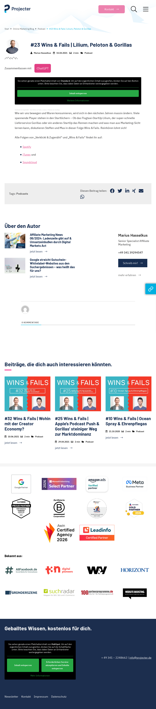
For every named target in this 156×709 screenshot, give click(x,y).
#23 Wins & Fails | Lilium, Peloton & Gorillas (45, 110)
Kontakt (26, 696)
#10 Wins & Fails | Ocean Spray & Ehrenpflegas (128, 421)
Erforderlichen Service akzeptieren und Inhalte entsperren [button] (57, 665)
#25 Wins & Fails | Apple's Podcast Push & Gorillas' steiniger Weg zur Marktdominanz (77, 426)
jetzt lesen (36, 251)
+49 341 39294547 (130, 252)
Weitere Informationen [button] (78, 100)
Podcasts (22, 193)
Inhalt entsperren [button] (78, 93)
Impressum (41, 696)
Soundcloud (30, 162)
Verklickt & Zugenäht (22, 110)
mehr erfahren (127, 275)
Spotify (27, 147)
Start (7, 28)
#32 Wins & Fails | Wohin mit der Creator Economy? (27, 423)
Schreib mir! (130, 263)
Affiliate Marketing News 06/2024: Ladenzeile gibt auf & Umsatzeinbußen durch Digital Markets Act (51, 240)
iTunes (27, 154)
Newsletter (11, 696)
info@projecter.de (140, 657)
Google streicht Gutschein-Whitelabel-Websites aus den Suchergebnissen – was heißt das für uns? (52, 265)
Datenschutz (58, 696)
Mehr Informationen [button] (40, 675)
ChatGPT (43, 68)
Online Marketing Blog (23, 28)
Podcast (41, 28)
